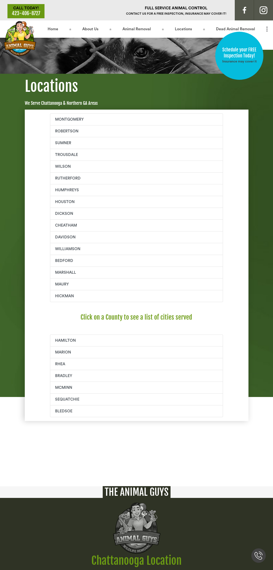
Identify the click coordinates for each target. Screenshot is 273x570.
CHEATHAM (66, 225)
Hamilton (65, 340)
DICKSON (64, 214)
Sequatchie (67, 399)
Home (53, 29)
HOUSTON (65, 202)
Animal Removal (136, 29)
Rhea (60, 364)
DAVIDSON (65, 237)
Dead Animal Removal (235, 29)
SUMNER (63, 143)
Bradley (63, 376)
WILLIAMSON (67, 249)
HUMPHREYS (67, 190)
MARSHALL (65, 272)
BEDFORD (64, 261)
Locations (183, 29)
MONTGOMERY (69, 119)
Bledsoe (63, 411)
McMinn (63, 388)
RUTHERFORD (68, 178)
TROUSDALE (66, 155)
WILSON (63, 166)
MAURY (62, 284)
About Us (90, 29)
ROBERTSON (66, 131)
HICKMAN (64, 296)
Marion (63, 352)
